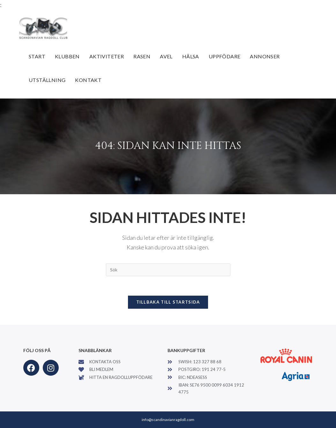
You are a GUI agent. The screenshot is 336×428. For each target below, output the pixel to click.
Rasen (141, 56)
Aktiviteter (106, 56)
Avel (166, 56)
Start (37, 56)
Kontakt (88, 80)
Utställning (47, 80)
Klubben (67, 56)
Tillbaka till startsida (168, 302)
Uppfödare (225, 56)
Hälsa (190, 56)
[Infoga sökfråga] (168, 269)
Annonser (265, 56)
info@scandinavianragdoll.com (168, 419)
